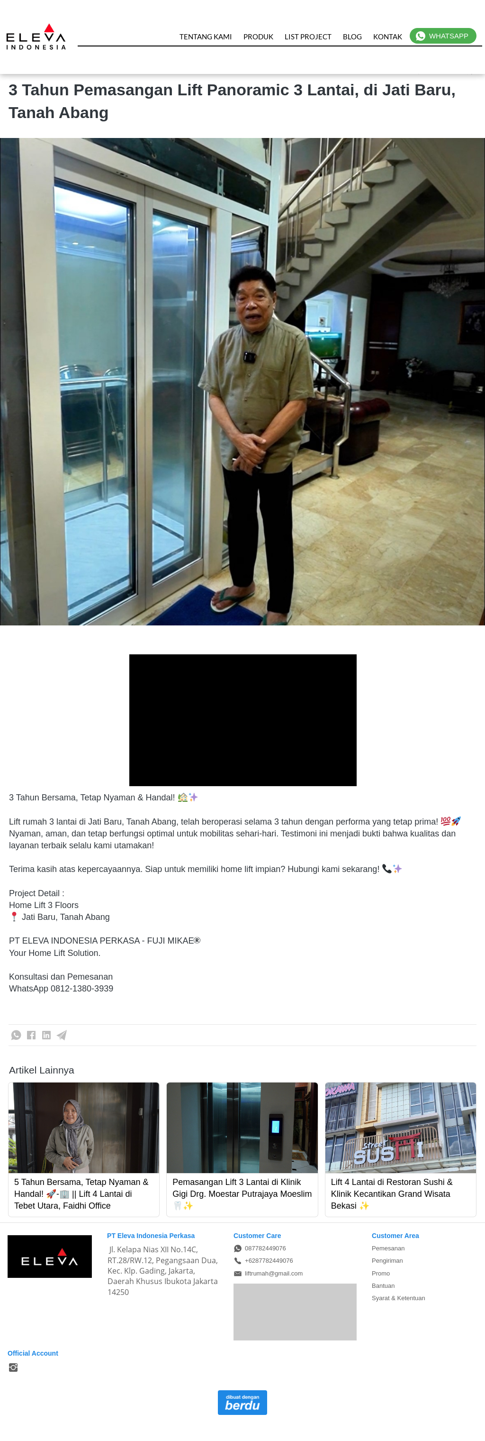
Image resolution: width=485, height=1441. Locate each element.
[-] (13, 1368)
